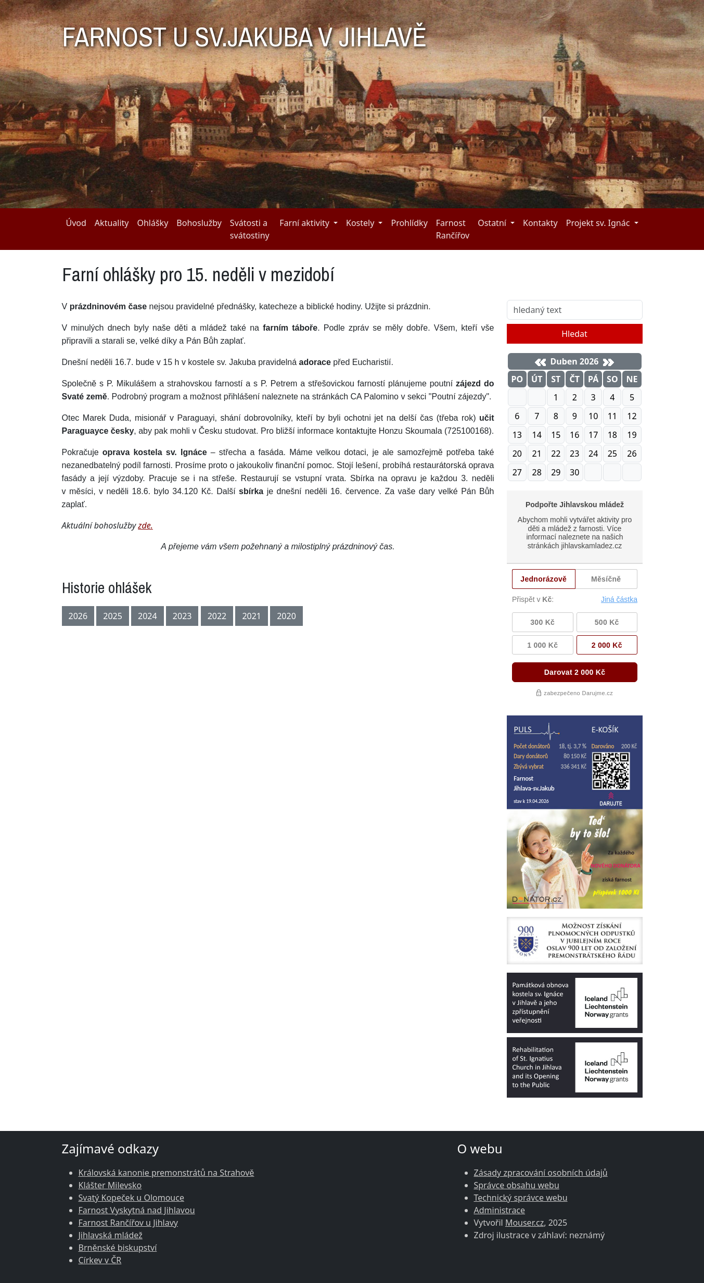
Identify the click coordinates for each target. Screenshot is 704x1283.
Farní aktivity (304, 223)
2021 (251, 616)
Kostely (360, 223)
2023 (182, 616)
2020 (286, 616)
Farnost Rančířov (452, 229)
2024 (147, 616)
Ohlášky (152, 223)
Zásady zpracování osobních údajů (541, 1172)
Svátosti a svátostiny (250, 229)
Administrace (500, 1210)
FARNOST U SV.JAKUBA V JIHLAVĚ (244, 32)
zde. (145, 525)
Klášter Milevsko (110, 1185)
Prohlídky (409, 223)
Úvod (76, 223)
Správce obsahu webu (516, 1185)
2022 (217, 616)
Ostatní (492, 223)
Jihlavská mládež (111, 1235)
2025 (112, 616)
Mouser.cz (524, 1222)
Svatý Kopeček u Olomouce (131, 1197)
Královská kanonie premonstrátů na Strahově (166, 1172)
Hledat (574, 333)
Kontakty (540, 223)
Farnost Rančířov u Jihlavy (128, 1222)
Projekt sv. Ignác (598, 223)
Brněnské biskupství (118, 1247)
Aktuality (112, 223)
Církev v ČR (100, 1260)
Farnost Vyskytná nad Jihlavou (137, 1210)
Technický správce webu (521, 1197)
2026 (78, 616)
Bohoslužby (199, 223)
